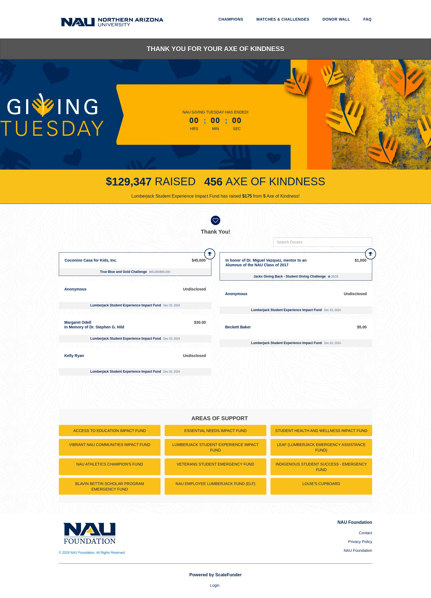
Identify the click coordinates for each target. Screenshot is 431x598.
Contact (365, 533)
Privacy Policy (360, 541)
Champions (231, 19)
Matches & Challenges (283, 19)
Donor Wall (336, 19)
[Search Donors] (322, 242)
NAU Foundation (358, 550)
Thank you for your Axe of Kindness (215, 48)
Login (214, 585)
